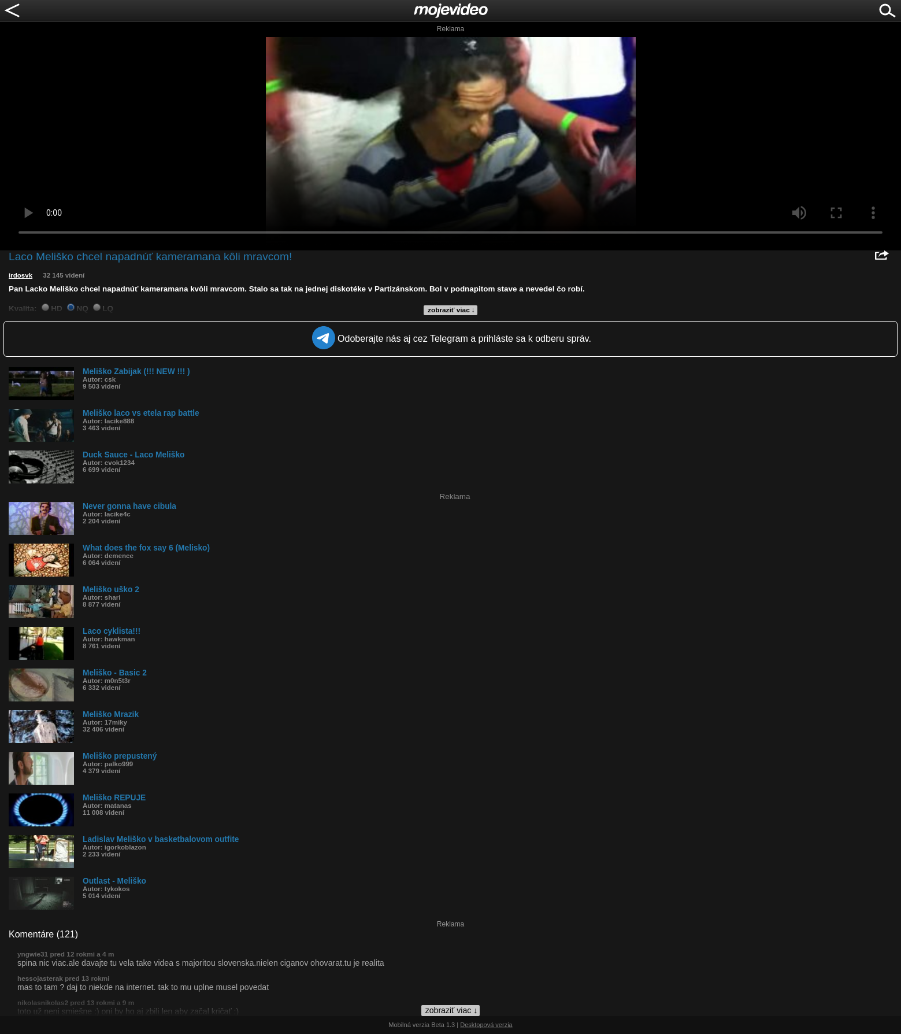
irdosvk (20, 275)
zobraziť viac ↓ (451, 310)
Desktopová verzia (486, 1024)
